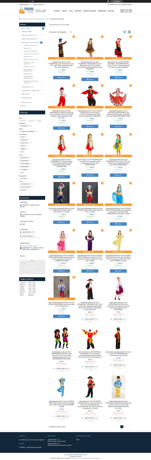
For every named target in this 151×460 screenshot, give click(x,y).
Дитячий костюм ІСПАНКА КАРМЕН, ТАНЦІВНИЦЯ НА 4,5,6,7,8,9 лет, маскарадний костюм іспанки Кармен (118, 64)
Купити (62, 77)
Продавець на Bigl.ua (75, 456)
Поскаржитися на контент (78, 458)
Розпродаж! (25, 98)
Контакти (78, 11)
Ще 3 (22, 172)
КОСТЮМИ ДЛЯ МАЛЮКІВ (28, 70)
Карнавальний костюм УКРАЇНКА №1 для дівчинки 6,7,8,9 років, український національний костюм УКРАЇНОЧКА (62, 163)
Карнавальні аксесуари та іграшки (31, 81)
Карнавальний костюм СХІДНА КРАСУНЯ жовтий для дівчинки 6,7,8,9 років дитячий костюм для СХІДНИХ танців (118, 258)
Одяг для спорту (27, 35)
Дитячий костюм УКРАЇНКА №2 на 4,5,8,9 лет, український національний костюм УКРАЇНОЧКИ (89, 162)
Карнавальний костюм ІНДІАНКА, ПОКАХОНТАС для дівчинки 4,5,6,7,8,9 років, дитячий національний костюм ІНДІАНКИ (89, 65)
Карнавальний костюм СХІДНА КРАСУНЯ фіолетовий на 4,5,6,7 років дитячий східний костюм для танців (90, 258)
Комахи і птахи (28, 66)
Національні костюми (30, 54)
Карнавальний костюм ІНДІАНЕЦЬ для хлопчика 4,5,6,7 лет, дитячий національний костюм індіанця (61, 64)
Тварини (26, 48)
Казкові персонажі (29, 51)
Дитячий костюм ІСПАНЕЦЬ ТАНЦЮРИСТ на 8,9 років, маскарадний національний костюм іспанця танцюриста (90, 354)
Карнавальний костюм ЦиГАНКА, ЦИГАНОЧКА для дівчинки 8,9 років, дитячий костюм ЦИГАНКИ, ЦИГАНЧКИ (118, 113)
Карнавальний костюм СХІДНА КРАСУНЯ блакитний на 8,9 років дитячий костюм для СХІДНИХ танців (61, 403)
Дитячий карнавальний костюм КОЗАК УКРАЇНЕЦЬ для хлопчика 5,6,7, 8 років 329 (62, 304)
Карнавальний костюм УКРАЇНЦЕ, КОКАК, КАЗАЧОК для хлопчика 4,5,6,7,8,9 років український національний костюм (118, 404)
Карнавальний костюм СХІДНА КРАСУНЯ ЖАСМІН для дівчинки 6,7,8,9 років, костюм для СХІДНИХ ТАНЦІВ (61, 258)
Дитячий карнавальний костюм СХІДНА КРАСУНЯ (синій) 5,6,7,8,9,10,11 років (61, 210)
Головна (57, 11)
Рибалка (24, 31)
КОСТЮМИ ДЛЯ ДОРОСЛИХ (28, 77)
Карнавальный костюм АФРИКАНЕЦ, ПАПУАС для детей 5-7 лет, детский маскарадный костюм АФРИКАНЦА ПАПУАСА (61, 355)
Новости (23, 106)
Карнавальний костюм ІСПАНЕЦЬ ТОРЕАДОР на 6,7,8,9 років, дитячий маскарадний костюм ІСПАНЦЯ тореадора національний (89, 306)
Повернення (102, 11)
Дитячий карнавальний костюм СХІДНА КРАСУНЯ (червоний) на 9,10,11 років (90, 210)
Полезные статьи (25, 102)
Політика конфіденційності (93, 458)
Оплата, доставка (89, 11)
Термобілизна (26, 87)
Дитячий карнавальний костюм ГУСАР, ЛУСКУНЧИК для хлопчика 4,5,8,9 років (118, 353)
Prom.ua (85, 454)
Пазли (24, 94)
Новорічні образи (29, 45)
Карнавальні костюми (42, 19)
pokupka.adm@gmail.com (30, 246)
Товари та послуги (28, 19)
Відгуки (111, 11)
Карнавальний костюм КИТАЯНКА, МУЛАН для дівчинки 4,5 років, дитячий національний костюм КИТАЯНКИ (118, 306)
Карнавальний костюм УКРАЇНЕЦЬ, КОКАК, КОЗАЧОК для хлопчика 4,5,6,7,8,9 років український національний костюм (61, 114)
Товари (64, 11)
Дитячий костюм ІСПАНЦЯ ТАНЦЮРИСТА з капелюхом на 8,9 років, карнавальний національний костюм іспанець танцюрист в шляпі (89, 404)
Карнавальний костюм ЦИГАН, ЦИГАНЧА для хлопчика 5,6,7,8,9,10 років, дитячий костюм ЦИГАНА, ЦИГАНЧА (90, 113)
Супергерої (27, 56)
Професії (26, 74)
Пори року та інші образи (29, 63)
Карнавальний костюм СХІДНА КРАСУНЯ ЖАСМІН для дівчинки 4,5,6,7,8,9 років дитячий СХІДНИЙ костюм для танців (118, 210)
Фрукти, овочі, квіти (29, 59)
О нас (71, 11)
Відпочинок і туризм (28, 39)
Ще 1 (22, 151)
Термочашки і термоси (29, 90)
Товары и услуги (25, 28)
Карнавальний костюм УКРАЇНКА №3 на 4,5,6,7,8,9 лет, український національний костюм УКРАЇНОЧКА (118, 162)
